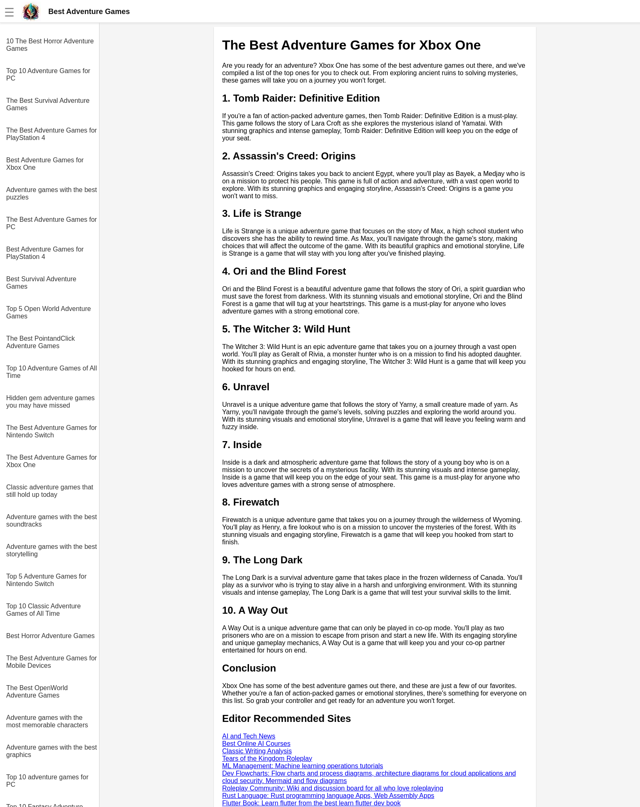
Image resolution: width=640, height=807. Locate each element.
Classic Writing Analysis (257, 751)
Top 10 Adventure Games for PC (48, 74)
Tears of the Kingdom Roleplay (267, 758)
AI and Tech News (248, 736)
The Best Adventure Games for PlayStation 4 (51, 134)
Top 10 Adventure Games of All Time (51, 372)
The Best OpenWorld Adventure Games (37, 691)
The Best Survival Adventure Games (48, 104)
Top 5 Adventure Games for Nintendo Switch (46, 580)
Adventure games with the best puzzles (51, 193)
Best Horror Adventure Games (50, 635)
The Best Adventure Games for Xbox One (51, 461)
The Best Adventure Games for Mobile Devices (51, 662)
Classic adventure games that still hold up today (49, 491)
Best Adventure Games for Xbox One (45, 164)
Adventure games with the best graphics (51, 751)
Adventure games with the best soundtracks (51, 520)
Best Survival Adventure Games (41, 282)
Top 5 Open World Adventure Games (48, 312)
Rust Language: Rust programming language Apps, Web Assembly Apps (328, 795)
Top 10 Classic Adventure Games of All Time (43, 610)
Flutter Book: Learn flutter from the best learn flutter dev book (311, 803)
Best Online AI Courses (256, 743)
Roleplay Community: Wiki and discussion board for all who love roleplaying (332, 788)
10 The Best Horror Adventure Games (50, 45)
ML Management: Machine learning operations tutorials (302, 765)
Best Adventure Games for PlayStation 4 (45, 253)
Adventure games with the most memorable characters (47, 721)
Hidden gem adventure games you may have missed (50, 401)
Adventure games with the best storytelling (51, 550)
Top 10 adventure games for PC (47, 781)
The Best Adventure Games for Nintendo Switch (51, 431)
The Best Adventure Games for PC (51, 223)
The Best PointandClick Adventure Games (40, 342)
